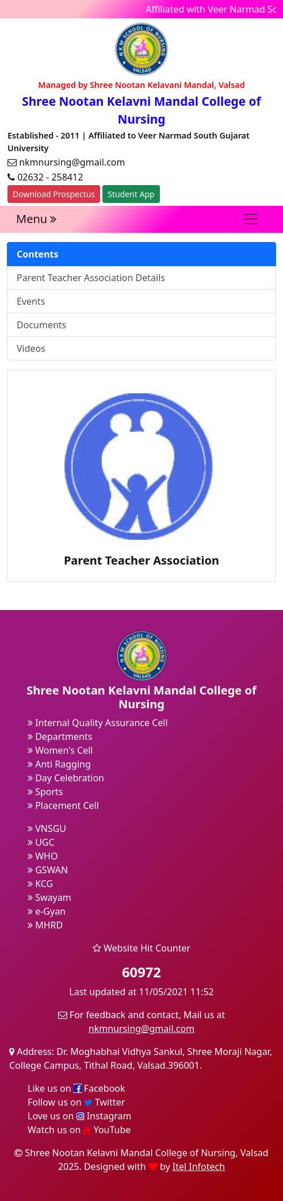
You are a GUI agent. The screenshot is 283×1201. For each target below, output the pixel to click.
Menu (36, 219)
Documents (41, 325)
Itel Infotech (199, 1166)
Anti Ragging (59, 764)
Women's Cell (60, 750)
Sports (45, 791)
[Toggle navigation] (251, 219)
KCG (40, 883)
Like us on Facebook (76, 1088)
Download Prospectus (54, 194)
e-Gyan (47, 911)
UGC (41, 842)
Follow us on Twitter (76, 1102)
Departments (60, 736)
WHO (43, 856)
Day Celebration (66, 778)
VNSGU (47, 828)
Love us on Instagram (79, 1116)
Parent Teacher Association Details (91, 277)
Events (31, 301)
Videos (31, 348)
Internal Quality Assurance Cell (98, 722)
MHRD (45, 925)
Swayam (49, 897)
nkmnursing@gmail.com (141, 1028)
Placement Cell (63, 805)
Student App (131, 194)
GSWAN (48, 870)
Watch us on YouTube (79, 1129)
